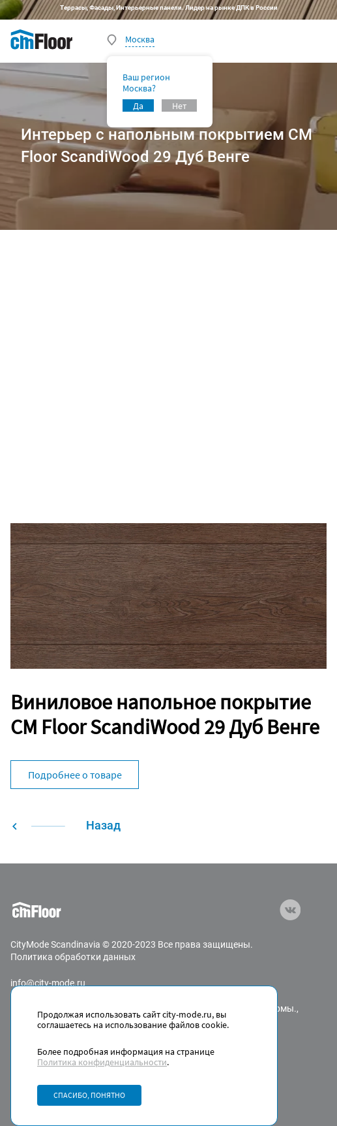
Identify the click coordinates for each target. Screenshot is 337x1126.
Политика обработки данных (73, 957)
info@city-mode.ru (47, 983)
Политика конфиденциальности (102, 1062)
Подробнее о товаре (75, 774)
